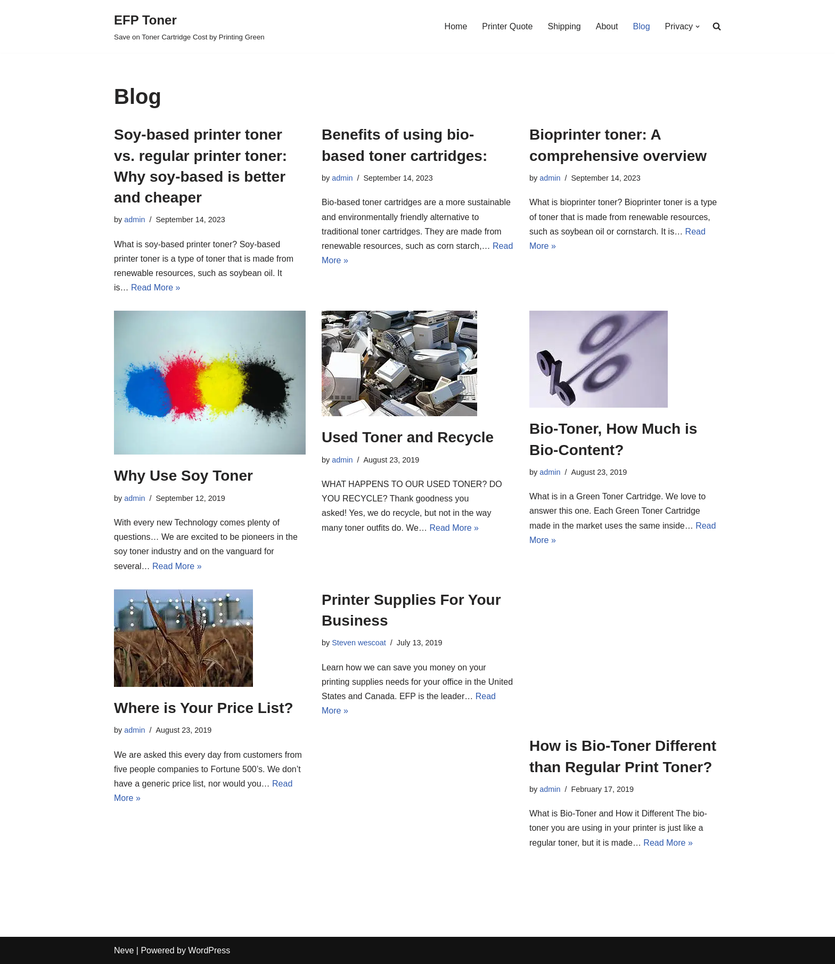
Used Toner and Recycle (408, 437)
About (607, 26)
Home (456, 26)
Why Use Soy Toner (183, 475)
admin (134, 219)
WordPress (209, 950)
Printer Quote (507, 26)
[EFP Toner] (189, 26)
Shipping (563, 26)
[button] (697, 27)
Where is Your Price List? (203, 708)
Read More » (156, 287)
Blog (641, 26)
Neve (124, 950)
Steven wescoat (359, 642)
